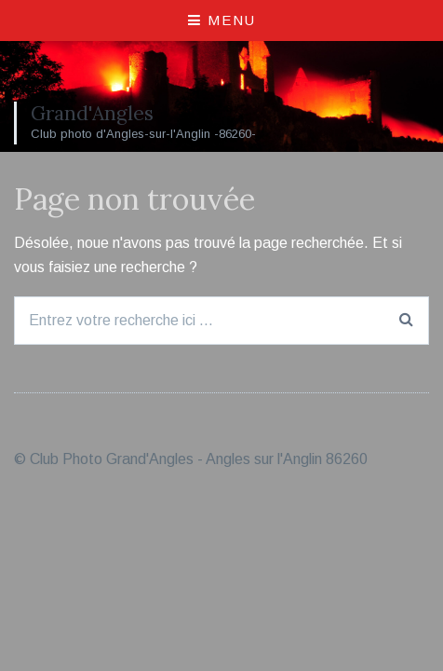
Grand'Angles (92, 113)
